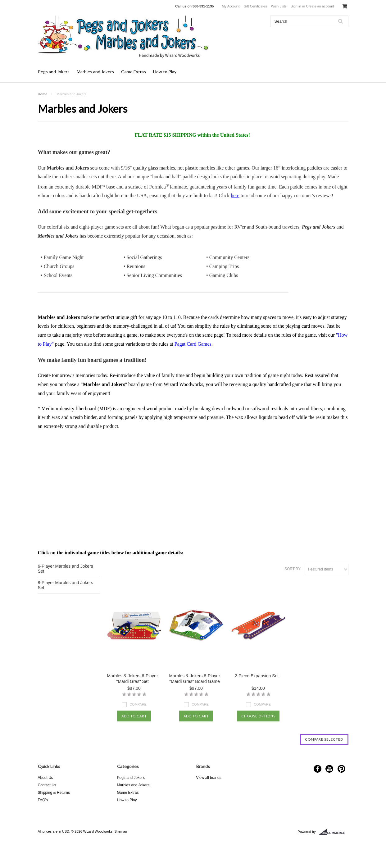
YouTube (329, 769)
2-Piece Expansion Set (257, 675)
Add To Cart (134, 716)
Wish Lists (279, 6)
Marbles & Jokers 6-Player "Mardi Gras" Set (132, 678)
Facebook (317, 769)
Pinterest (341, 769)
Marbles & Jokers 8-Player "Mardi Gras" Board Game (194, 678)
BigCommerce (333, 832)
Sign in (296, 6)
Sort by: (293, 569)
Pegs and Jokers (54, 71)
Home (43, 94)
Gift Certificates (255, 6)
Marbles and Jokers (95, 71)
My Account (231, 6)
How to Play (164, 71)
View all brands (208, 777)
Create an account (320, 6)
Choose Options (258, 716)
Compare (138, 704)
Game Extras (133, 71)
